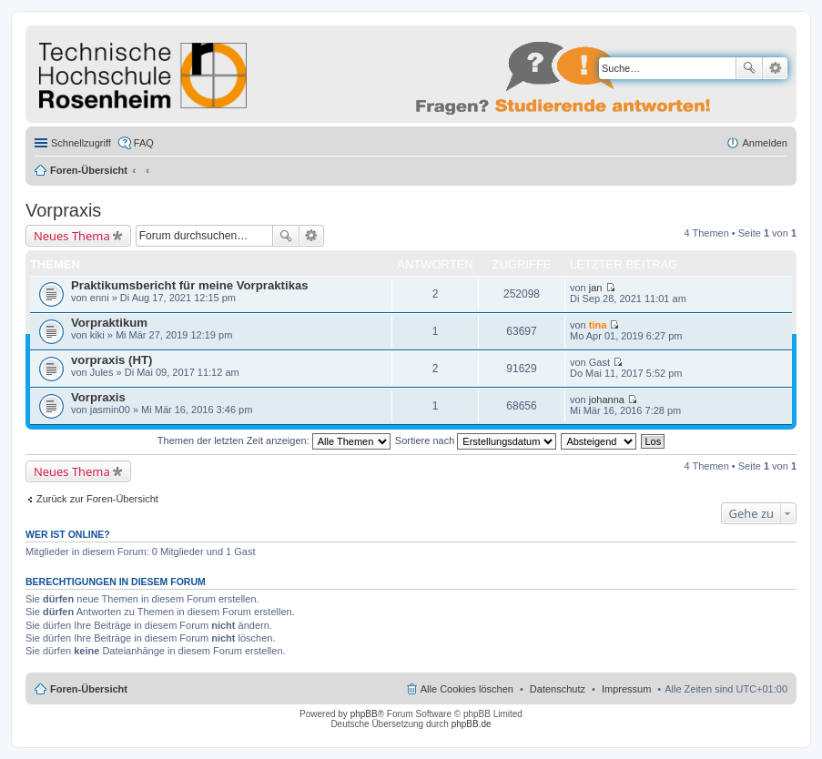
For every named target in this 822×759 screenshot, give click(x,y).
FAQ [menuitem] (144, 142)
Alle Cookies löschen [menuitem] (467, 688)
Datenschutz (557, 688)
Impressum (626, 688)
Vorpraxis (63, 210)
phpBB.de (472, 724)
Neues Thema (72, 236)
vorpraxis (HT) (111, 360)
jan (596, 287)
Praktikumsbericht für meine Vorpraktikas (190, 285)
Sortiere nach (475, 440)
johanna (606, 399)
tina (598, 324)
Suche (749, 68)
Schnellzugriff (81, 142)
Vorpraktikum (109, 322)
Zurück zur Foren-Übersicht (97, 498)
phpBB (364, 714)
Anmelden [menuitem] (764, 142)
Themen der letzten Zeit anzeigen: (274, 440)
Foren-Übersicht (88, 170)
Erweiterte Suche (775, 68)
